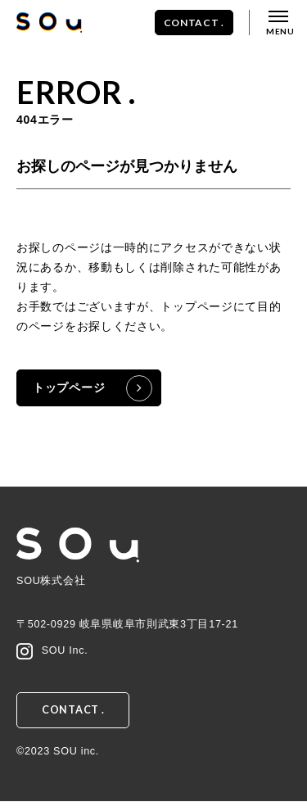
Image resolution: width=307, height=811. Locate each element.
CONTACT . (194, 22)
